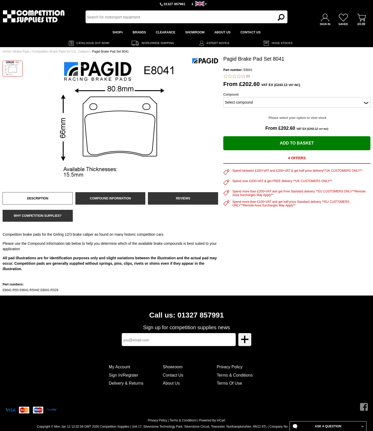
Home (7, 51)
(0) (236, 76)
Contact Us (173, 375)
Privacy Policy (230, 367)
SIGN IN (325, 24)
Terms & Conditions (235, 375)
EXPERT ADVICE (218, 43)
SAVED (343, 24)
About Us (171, 383)
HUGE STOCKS (282, 43)
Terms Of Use (229, 383)
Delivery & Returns (126, 383)
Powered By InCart (212, 420)
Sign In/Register (123, 375)
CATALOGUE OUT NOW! (93, 43)
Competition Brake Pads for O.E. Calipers (60, 51)
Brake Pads (21, 51)
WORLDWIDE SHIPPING (157, 43)
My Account (119, 367)
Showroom (172, 367)
